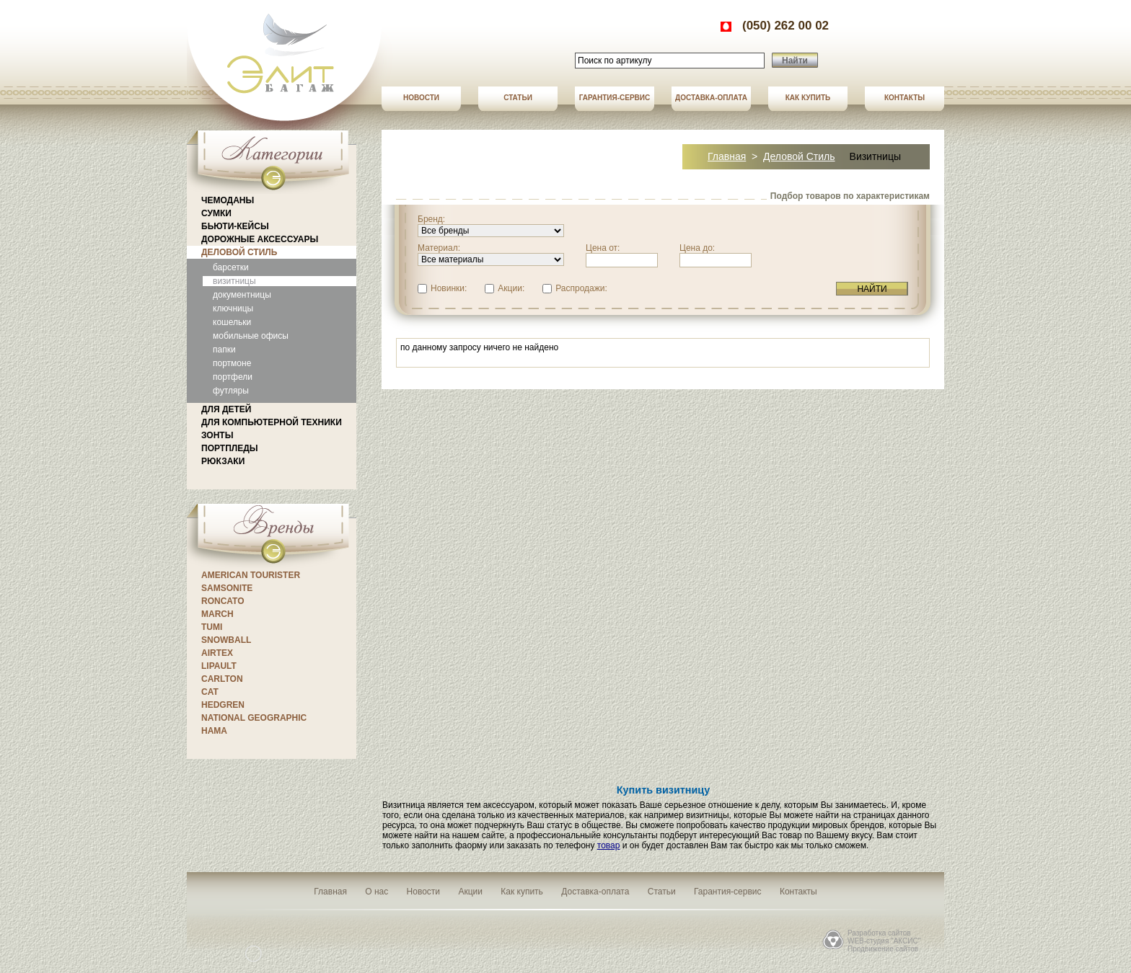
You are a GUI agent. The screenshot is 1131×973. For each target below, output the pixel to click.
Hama (214, 731)
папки (224, 350)
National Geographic (254, 718)
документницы (242, 295)
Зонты (217, 435)
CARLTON (222, 679)
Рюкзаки (223, 461)
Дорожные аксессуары (259, 239)
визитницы (234, 281)
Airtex (217, 653)
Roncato (223, 601)
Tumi (211, 627)
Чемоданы (227, 200)
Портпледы (229, 448)
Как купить (807, 98)
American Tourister (250, 575)
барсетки (231, 267)
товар (608, 845)
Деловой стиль (239, 252)
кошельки (232, 322)
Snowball (226, 640)
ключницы (233, 308)
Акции (470, 892)
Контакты (904, 98)
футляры (231, 391)
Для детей (226, 409)
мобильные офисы (251, 336)
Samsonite (226, 588)
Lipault (219, 666)
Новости (421, 98)
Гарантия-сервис (615, 98)
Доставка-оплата (711, 98)
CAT (210, 692)
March (217, 614)
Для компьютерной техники (271, 422)
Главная (727, 156)
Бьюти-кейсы (235, 226)
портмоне (232, 363)
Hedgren (223, 705)
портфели (232, 377)
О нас (376, 892)
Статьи (517, 98)
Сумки (216, 213)
